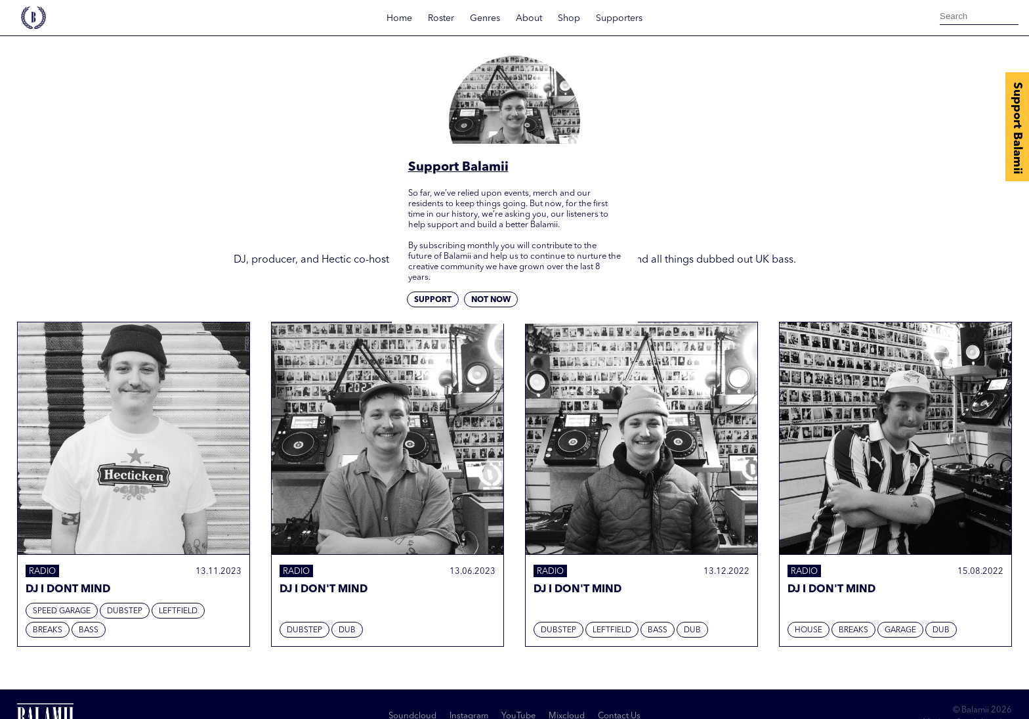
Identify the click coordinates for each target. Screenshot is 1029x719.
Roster (441, 18)
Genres (485, 18)
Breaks (47, 630)
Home (399, 18)
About (529, 18)
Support (433, 300)
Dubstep (124, 611)
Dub (347, 630)
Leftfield (178, 611)
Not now (491, 300)
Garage (900, 630)
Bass (88, 630)
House (808, 630)
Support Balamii (1017, 128)
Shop (569, 18)
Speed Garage (62, 611)
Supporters (619, 18)
